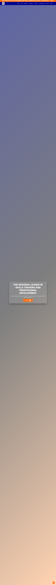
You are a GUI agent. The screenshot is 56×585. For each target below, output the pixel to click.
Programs (25, 3)
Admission (31, 3)
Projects (36, 3)
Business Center (42, 3)
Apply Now (28, 300)
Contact (51, 3)
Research (47, 3)
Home (18, 3)
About (22, 3)
